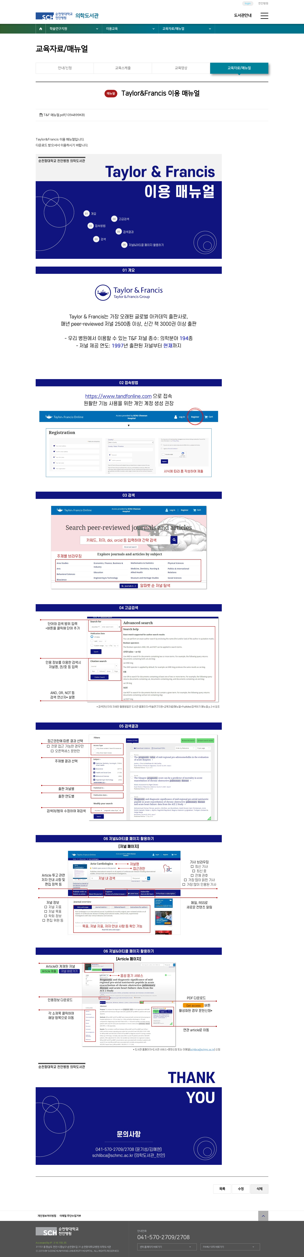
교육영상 (181, 68)
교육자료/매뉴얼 (173, 28)
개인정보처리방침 (47, 1216)
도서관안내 (242, 15)
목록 (222, 1189)
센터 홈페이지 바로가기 (151, 1247)
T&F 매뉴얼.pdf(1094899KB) (64, 115)
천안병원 (263, 3)
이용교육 (112, 28)
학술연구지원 (58, 28)
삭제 (259, 1189)
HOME (41, 29)
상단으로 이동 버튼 (263, 1216)
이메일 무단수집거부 (70, 1216)
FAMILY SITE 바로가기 (213, 1247)
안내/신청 (65, 68)
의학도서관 (86, 16)
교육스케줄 (123, 68)
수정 (241, 1189)
